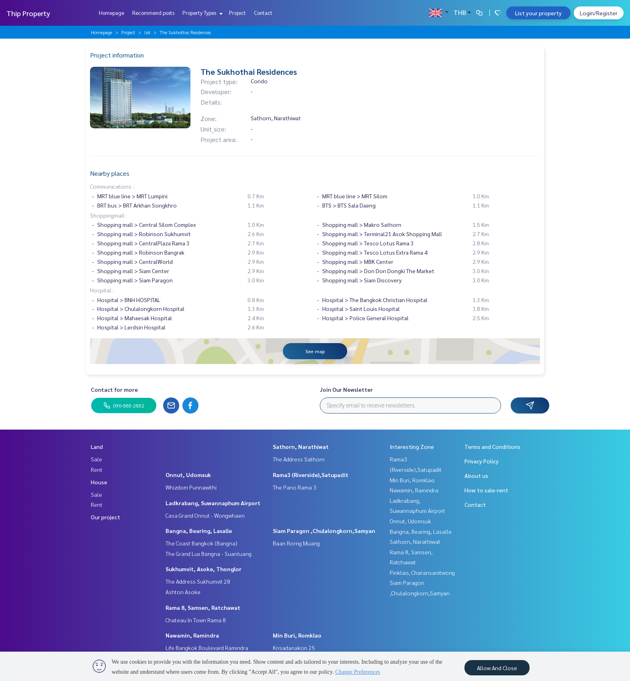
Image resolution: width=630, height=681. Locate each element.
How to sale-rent (486, 490)
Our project (105, 517)
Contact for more (114, 389)
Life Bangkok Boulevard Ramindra (207, 647)
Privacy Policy (481, 461)
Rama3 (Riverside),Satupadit (310, 474)
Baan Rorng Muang (296, 543)
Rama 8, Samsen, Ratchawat (203, 607)
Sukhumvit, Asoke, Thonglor (203, 568)
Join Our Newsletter (346, 389)
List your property (538, 12)
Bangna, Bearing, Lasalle (199, 530)
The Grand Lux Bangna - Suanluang (209, 553)
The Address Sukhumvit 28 (198, 581)
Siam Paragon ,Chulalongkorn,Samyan (324, 530)
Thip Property (28, 13)
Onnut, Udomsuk (188, 474)
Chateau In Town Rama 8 (196, 619)
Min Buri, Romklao (297, 635)
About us (476, 475)
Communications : (112, 186)
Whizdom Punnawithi (191, 487)
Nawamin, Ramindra (192, 635)
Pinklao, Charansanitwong (422, 572)
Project (237, 12)
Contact (263, 12)
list (147, 32)
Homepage (111, 12)
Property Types (201, 12)
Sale (96, 459)
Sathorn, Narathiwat (301, 446)
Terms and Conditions (492, 446)
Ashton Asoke (183, 591)
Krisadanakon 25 (294, 647)
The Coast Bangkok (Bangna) (201, 543)
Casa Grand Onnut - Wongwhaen (205, 515)
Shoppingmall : (108, 215)
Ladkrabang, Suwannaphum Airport (213, 502)
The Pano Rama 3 (294, 487)
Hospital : (102, 290)
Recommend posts (153, 12)
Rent (96, 469)
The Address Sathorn (299, 459)
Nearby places (109, 173)
